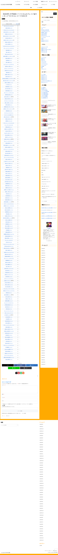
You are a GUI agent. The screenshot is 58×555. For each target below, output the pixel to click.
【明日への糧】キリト (8, 159)
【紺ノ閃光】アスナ (9, 266)
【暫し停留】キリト (9, 62)
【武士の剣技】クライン (9, 135)
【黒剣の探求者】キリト (9, 236)
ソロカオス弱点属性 (44, 95)
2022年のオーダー (44, 79)
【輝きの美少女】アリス (7, 36)
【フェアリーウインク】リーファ (8, 244)
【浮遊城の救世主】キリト (9, 304)
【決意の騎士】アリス (8, 90)
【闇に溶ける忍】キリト (7, 80)
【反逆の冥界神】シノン (9, 351)
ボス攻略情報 (43, 87)
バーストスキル (43, 57)
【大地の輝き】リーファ (9, 270)
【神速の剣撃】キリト (8, 232)
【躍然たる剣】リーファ (9, 74)
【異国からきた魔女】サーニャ (9, 189)
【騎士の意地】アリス (8, 151)
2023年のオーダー (44, 78)
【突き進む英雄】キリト (9, 153)
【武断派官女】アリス (8, 183)
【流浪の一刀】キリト (6, 108)
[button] (26, 368)
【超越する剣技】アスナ (45, 163)
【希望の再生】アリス (8, 175)
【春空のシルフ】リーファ (9, 274)
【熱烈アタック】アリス (9, 137)
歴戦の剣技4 (43, 170)
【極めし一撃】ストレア (9, 191)
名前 (3, 395)
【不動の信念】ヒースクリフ (8, 155)
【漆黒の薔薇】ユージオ (7, 56)
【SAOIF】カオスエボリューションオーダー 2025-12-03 (48, 191)
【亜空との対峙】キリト (9, 147)
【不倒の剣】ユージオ (8, 276)
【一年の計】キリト (9, 84)
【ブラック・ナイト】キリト (8, 278)
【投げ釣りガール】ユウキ (9, 70)
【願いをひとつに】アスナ (45, 177)
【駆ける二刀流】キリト (9, 163)
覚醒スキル (43, 58)
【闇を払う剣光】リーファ (9, 329)
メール (3, 398)
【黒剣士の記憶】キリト (9, 262)
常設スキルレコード (44, 82)
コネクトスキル (43, 61)
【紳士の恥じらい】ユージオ (8, 268)
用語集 (42, 38)
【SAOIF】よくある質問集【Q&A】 (47, 218)
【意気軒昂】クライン (8, 335)
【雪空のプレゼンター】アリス (9, 252)
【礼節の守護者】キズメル (9, 282)
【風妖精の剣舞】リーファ (9, 256)
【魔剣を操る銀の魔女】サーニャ (8, 357)
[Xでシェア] (8, 365)
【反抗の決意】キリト (7, 96)
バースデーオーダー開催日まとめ (46, 80)
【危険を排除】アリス (8, 143)
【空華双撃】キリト (9, 230)
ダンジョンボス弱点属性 (45, 91)
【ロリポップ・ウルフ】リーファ (46, 161)
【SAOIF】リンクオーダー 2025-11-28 (47, 194)
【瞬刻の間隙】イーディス (9, 238)
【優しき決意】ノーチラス (9, 102)
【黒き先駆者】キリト (6, 145)
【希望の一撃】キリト (8, 165)
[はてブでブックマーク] (32, 365)
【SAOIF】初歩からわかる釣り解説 (46, 207)
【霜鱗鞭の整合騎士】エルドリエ (8, 234)
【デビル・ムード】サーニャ (8, 68)
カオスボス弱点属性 (44, 96)
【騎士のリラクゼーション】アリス (8, 290)
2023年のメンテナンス (44, 41)
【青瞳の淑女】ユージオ (9, 185)
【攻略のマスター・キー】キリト (8, 205)
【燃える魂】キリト (9, 52)
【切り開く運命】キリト (9, 88)
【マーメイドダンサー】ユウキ (9, 157)
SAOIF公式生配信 (44, 33)
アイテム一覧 (43, 37)
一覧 (42, 28)
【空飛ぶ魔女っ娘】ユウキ (9, 181)
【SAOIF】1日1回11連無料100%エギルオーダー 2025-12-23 (48, 197)
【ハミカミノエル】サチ (9, 240)
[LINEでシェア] (14, 368)
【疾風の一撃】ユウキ (8, 298)
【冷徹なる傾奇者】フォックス (9, 331)
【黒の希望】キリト (9, 50)
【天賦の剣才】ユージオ (9, 272)
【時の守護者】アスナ (44, 179)
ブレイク (17, 23)
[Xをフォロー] (16, 373)
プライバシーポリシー (48, 551)
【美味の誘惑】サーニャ (9, 199)
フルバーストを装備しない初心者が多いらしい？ (48, 156)
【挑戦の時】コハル (44, 188)
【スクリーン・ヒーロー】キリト (8, 345)
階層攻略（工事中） (44, 32)
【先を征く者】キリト (8, 38)
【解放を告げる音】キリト (9, 254)
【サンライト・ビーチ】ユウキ (9, 92)
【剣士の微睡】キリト (8, 264)
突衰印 (42, 174)
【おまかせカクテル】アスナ (46, 181)
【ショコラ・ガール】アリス (8, 302)
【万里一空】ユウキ (9, 242)
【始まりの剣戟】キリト (9, 207)
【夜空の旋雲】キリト (8, 104)
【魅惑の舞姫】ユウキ (8, 327)
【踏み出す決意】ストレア (9, 98)
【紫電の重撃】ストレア (9, 300)
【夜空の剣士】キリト (8, 76)
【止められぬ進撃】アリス (9, 349)
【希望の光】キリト (9, 292)
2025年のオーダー (44, 75)
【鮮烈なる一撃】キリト (9, 66)
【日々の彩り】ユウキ (8, 179)
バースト (12, 36)
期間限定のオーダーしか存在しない (47, 150)
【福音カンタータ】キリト (9, 353)
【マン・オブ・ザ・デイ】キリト (8, 48)
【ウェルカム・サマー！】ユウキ (8, 288)
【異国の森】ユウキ (9, 110)
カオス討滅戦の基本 (44, 92)
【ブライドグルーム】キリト (8, 355)
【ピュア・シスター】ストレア (9, 141)
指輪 (42, 67)
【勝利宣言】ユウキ (9, 167)
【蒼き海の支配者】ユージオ (6, 78)
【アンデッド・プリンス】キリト (8, 149)
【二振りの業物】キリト (9, 44)
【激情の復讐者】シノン (9, 177)
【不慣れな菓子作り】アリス (8, 246)
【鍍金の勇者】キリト (8, 171)
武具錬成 (42, 66)
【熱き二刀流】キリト (8, 173)
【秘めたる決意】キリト (9, 42)
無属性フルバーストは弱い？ (46, 153)
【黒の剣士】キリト (9, 193)
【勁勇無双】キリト (9, 60)
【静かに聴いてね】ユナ (45, 186)
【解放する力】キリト (8, 187)
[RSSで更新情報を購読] (23, 373)
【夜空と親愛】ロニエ (8, 250)
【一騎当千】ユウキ (7, 161)
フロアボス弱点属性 (44, 90)
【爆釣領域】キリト (9, 72)
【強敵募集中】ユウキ (8, 260)
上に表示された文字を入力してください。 (8, 407)
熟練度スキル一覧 (44, 50)
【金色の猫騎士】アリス (9, 339)
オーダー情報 (43, 74)
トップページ (43, 27)
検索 (42, 11)
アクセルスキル (43, 62)
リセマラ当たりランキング (45, 31)
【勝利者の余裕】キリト (9, 94)
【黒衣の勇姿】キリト (8, 58)
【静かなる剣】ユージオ (9, 284)
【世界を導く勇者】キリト (9, 169)
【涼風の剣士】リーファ (9, 197)
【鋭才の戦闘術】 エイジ (9, 337)
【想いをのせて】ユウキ (9, 54)
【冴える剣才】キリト (8, 296)
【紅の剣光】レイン (9, 341)
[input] (49, 201)
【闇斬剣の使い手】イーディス (9, 106)
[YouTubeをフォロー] (19, 373)
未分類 (3, 18)
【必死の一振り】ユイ (6, 40)
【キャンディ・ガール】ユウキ (9, 258)
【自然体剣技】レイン (8, 195)
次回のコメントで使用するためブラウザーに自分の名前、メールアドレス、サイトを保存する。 (18, 405)
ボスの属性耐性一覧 (44, 97)
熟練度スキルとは (44, 48)
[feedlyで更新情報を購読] (21, 373)
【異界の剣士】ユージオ (9, 333)
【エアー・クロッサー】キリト (9, 203)
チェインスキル (43, 65)
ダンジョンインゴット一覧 (45, 36)
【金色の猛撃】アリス (8, 359)
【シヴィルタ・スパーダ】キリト (8, 64)
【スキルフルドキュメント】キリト (8, 46)
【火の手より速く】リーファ (8, 133)
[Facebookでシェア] (20, 365)
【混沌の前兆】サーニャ (9, 343)
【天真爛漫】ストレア (8, 347)
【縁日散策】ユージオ (8, 86)
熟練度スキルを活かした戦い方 (46, 49)
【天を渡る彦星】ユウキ (9, 286)
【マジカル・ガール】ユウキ (8, 100)
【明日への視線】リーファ (9, 82)
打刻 (42, 172)
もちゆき (49, 228)
